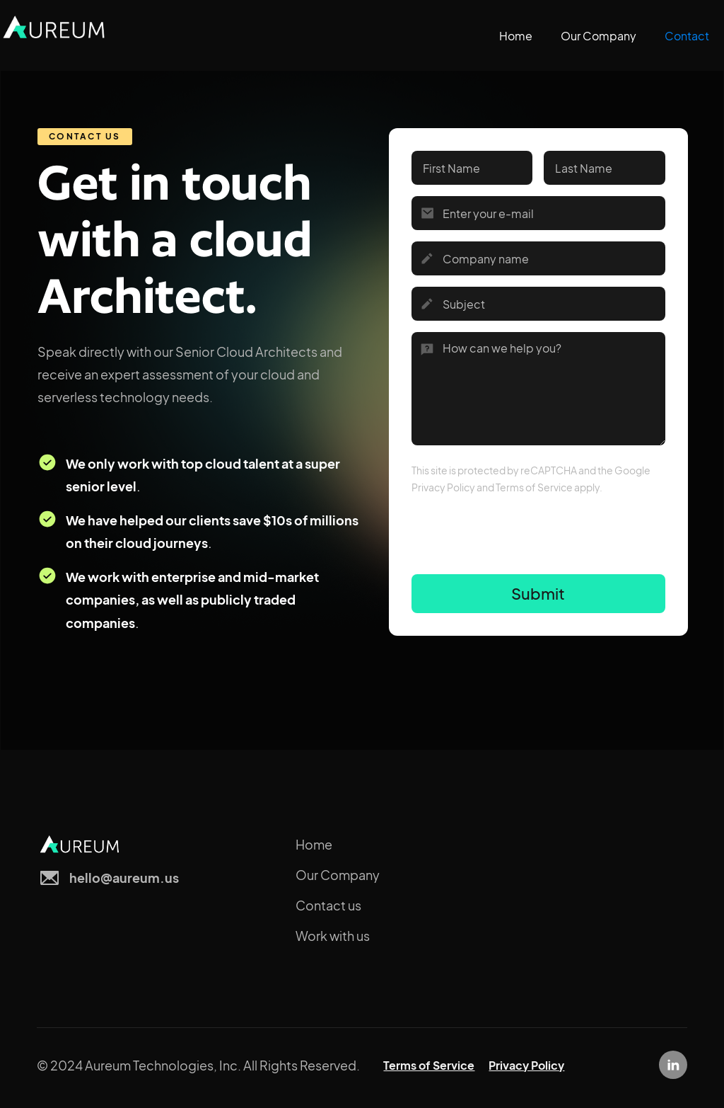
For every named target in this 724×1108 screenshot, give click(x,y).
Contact (687, 35)
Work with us (333, 935)
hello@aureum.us (124, 877)
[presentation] (518, 541)
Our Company (598, 35)
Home (515, 35)
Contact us (328, 905)
